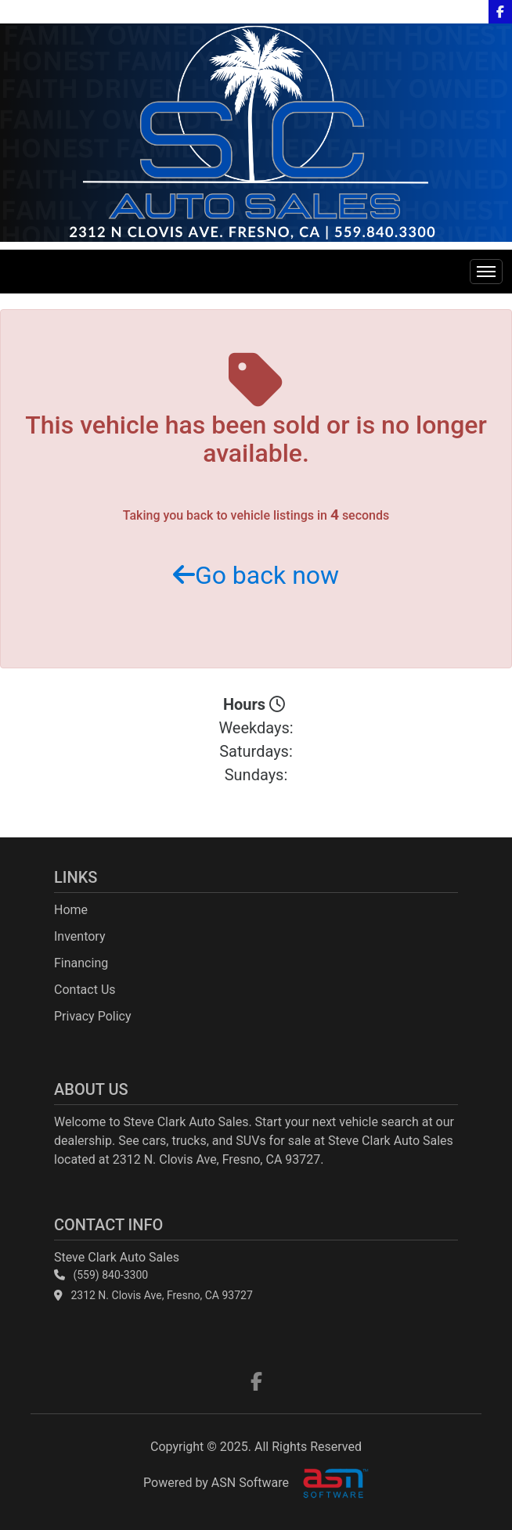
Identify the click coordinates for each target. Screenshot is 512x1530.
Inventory (80, 936)
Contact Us (85, 989)
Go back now (256, 575)
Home (71, 909)
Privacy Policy (93, 1016)
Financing (81, 963)
